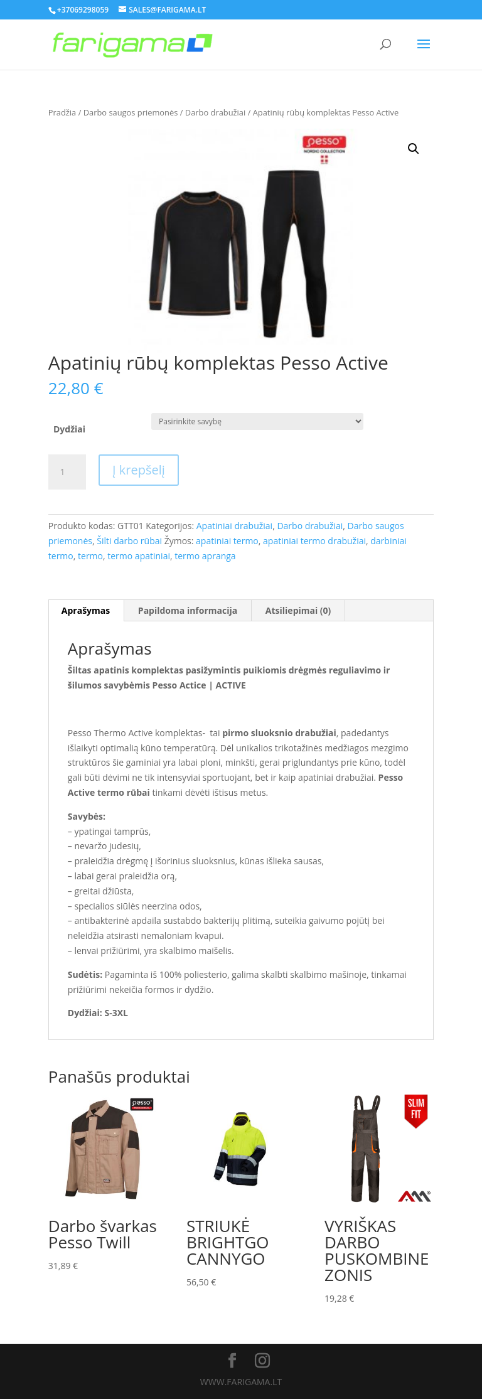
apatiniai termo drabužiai (314, 541)
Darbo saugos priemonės (130, 112)
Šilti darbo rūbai (129, 541)
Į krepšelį (138, 469)
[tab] (86, 610)
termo (90, 556)
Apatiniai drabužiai (234, 526)
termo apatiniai (138, 556)
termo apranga (204, 556)
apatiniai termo (227, 541)
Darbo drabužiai (215, 112)
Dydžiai (69, 429)
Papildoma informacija (187, 610)
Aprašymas (86, 610)
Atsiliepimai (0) (298, 610)
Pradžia (62, 112)
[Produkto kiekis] (67, 472)
